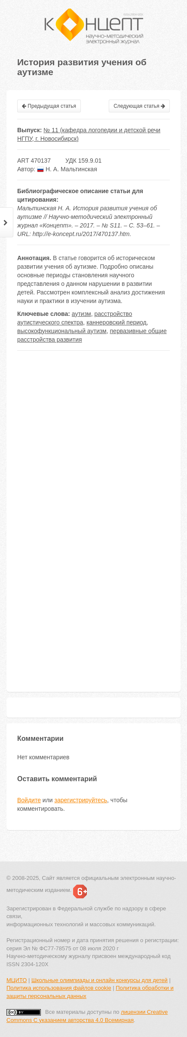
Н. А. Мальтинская (67, 169)
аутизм (81, 313)
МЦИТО (16, 980)
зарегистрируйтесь (81, 800)
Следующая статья (139, 106)
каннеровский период (116, 322)
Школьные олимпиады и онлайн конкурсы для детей (99, 980)
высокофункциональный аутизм (62, 330)
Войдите (29, 800)
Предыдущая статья (49, 106)
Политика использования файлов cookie (58, 988)
